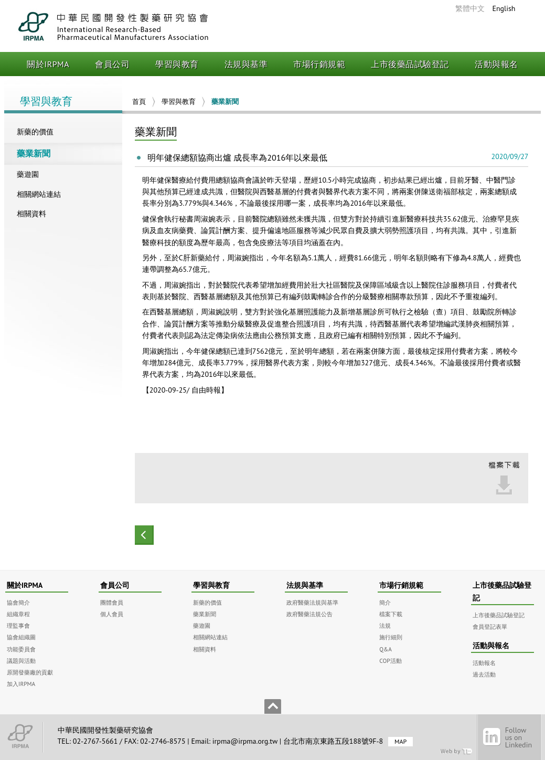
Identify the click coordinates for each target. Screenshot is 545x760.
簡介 (385, 602)
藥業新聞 (33, 153)
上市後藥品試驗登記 (410, 64)
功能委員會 (21, 649)
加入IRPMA (21, 684)
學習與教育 (177, 64)
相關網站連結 (39, 194)
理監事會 (18, 625)
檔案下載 (390, 614)
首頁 (139, 101)
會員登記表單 (490, 626)
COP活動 (390, 660)
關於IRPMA (48, 64)
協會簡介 (18, 602)
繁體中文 (470, 8)
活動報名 (484, 663)
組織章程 (18, 614)
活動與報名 (496, 64)
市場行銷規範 (319, 64)
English (503, 8)
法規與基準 (246, 64)
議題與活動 (21, 660)
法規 (385, 625)
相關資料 (31, 213)
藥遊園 (28, 174)
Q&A (385, 649)
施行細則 (390, 637)
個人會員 (111, 614)
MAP (400, 741)
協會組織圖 (21, 637)
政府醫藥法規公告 (309, 614)
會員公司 (112, 64)
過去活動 (484, 674)
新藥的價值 (35, 131)
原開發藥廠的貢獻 (30, 672)
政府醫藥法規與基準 (312, 602)
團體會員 (111, 602)
